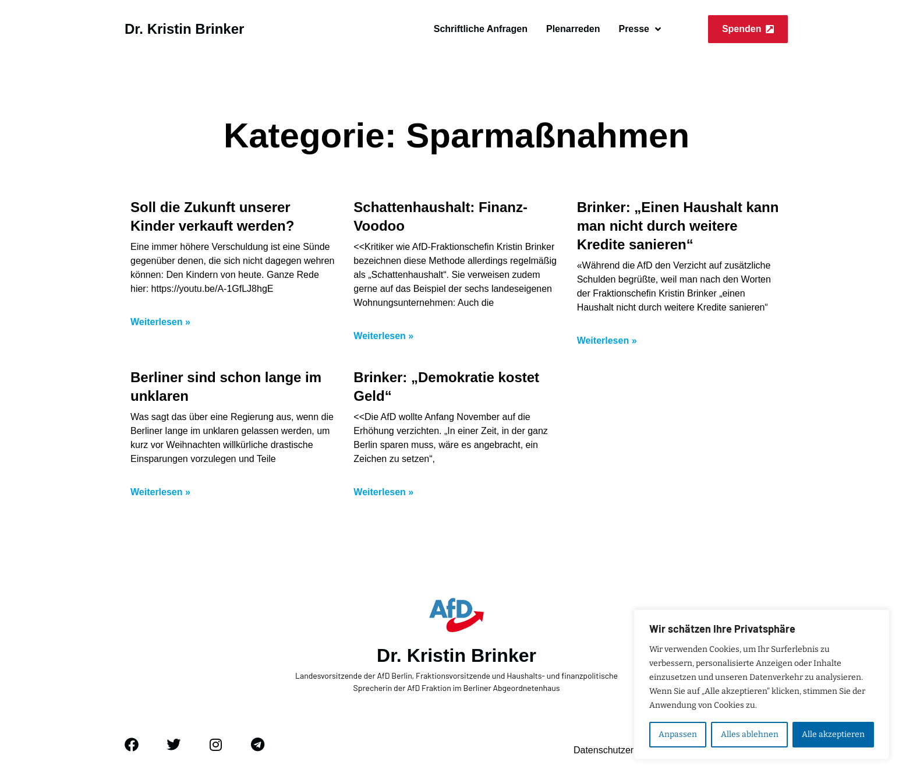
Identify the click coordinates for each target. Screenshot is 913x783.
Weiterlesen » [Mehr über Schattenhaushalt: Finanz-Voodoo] (383, 336)
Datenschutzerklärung (619, 750)
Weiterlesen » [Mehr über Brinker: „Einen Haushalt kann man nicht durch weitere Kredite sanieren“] (607, 340)
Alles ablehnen (749, 734)
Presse (639, 29)
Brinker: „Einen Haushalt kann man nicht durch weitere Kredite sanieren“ (678, 225)
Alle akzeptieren (833, 734)
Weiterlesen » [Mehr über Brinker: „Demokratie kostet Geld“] (383, 492)
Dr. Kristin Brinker (184, 29)
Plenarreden (573, 29)
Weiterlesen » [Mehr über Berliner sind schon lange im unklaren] (160, 492)
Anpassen (678, 734)
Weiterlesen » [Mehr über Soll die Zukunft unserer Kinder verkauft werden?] (160, 322)
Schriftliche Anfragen (481, 29)
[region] (762, 684)
